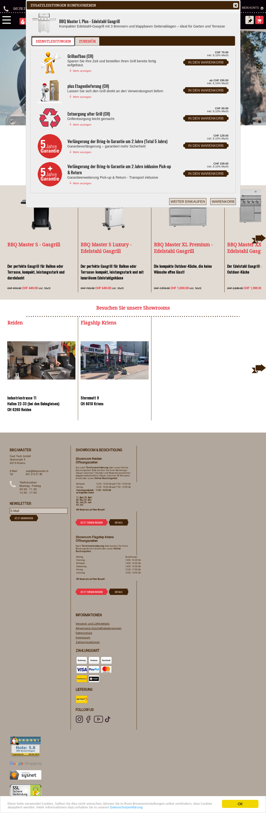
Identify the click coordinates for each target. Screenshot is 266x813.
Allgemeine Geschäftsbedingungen (98, 628)
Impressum (83, 637)
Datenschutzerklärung (163, 807)
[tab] (53, 41)
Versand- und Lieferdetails (93, 623)
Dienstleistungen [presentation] (53, 41)
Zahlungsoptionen (88, 642)
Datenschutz (84, 633)
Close (235, 5)
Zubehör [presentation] (87, 41)
